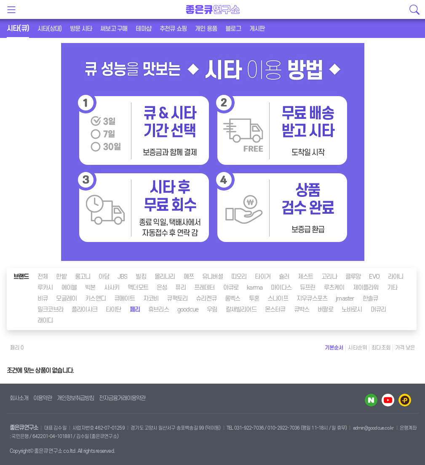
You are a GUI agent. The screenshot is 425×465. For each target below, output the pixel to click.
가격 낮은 (405, 347)
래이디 (45, 320)
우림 (212, 309)
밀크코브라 (50, 309)
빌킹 (141, 276)
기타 (392, 287)
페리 (135, 309)
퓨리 (180, 287)
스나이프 (277, 298)
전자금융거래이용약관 (122, 398)
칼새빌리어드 (241, 309)
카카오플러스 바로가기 (404, 400)
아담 (104, 276)
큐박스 (302, 309)
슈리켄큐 (206, 298)
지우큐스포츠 (312, 298)
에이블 (69, 287)
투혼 (254, 298)
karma (254, 287)
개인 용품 (206, 28)
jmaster (345, 298)
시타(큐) (18, 28)
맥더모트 (138, 287)
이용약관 (42, 398)
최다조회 (381, 347)
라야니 (396, 276)
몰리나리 (165, 276)
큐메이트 (124, 298)
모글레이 (66, 298)
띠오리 (239, 276)
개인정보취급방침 (75, 398)
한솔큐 (370, 298)
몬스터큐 (275, 309)
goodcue (187, 309)
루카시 (45, 287)
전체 (42, 276)
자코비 (151, 298)
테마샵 (143, 28)
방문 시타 (81, 28)
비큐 (42, 298)
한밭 (61, 276)
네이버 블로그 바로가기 (371, 400)
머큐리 (378, 309)
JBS (123, 276)
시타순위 (357, 347)
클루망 (353, 276)
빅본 (90, 287)
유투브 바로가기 (388, 400)
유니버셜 (212, 276)
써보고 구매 (113, 28)
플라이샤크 (84, 309)
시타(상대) (49, 28)
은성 (162, 287)
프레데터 (204, 287)
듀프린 (307, 287)
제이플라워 (366, 287)
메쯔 (189, 276)
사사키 (112, 287)
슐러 (284, 276)
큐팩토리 (177, 298)
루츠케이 (334, 287)
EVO (374, 276)
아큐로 (231, 287)
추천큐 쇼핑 (173, 28)
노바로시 (352, 309)
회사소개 (19, 398)
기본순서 (334, 347)
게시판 (257, 28)
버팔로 (325, 309)
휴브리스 (158, 309)
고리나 (329, 276)
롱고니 (83, 276)
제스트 (305, 276)
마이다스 (281, 287)
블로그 (233, 28)
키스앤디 (95, 298)
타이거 (262, 276)
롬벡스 (233, 298)
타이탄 (113, 309)
